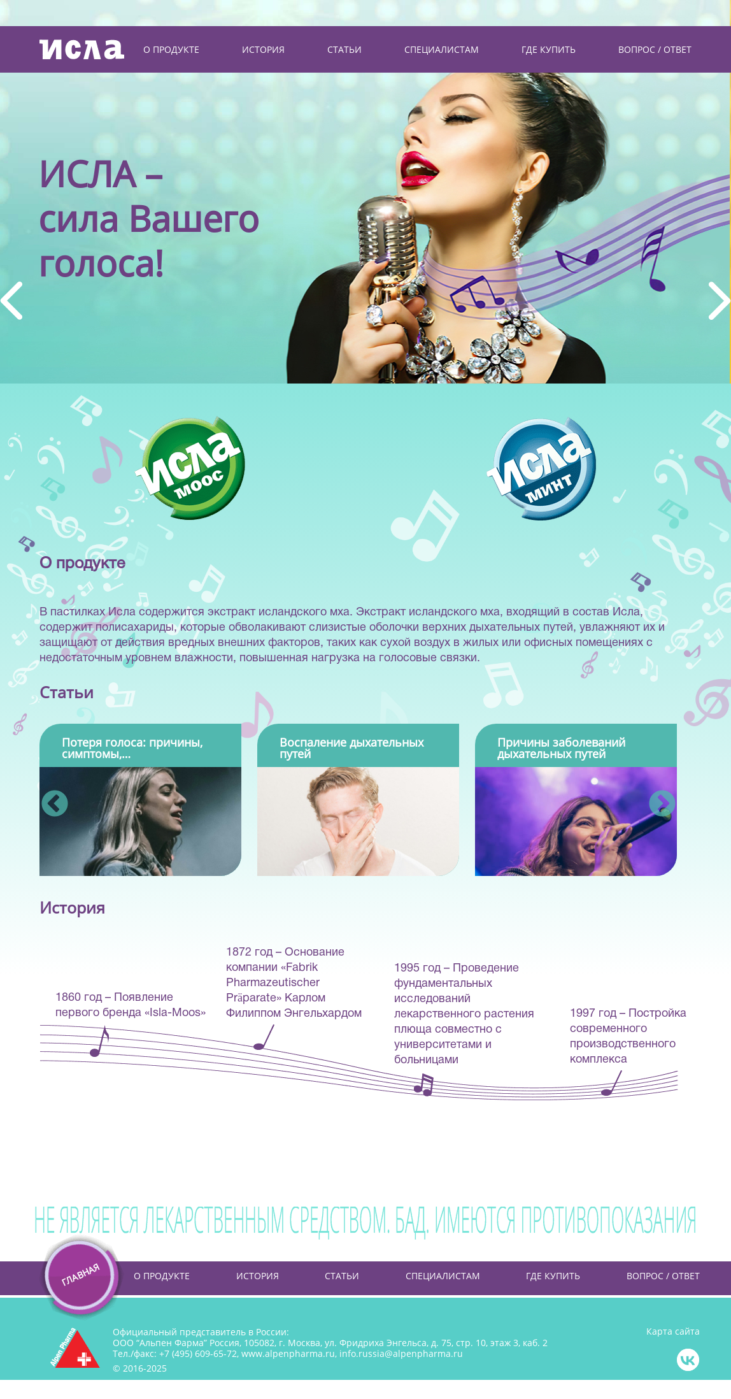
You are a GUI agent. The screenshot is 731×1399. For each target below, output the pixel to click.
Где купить (553, 1276)
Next (653, 795)
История (257, 1276)
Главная (68, 1276)
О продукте (162, 1276)
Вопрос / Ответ (663, 1276)
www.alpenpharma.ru (288, 1353)
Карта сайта (673, 1331)
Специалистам (443, 1276)
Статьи (342, 1276)
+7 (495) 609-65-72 (198, 1353)
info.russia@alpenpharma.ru (401, 1353)
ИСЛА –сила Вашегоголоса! (148, 217)
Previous (45, 795)
